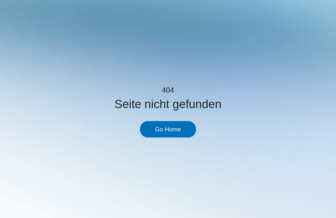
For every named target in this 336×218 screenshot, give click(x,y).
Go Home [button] (168, 129)
